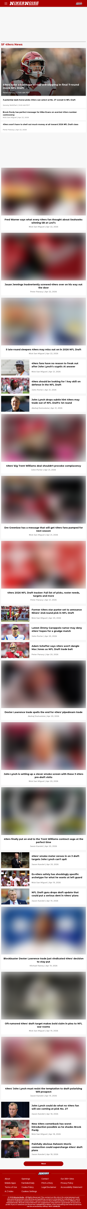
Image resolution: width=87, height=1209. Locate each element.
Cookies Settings (29, 1191)
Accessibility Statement (71, 1187)
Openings (26, 1179)
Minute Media (18, 1197)
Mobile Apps (10, 1183)
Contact (45, 1179)
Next (43, 1164)
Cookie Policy (28, 1187)
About (7, 1179)
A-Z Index (9, 1191)
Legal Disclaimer (48, 1187)
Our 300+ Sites (67, 1179)
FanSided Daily (28, 1183)
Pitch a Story (47, 1183)
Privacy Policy (67, 1183)
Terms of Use (11, 1187)
